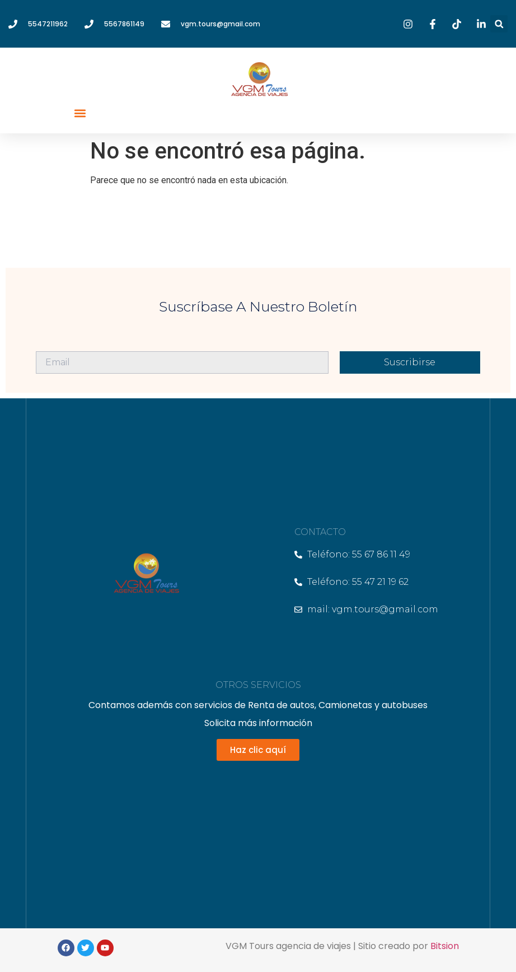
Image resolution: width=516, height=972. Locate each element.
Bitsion (444, 946)
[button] (499, 23)
